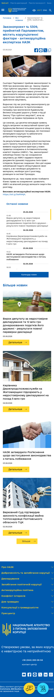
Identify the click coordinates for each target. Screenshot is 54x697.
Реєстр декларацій (18, 3)
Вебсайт (5, 3)
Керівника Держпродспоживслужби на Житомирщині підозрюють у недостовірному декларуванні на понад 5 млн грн (26, 392)
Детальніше (15, 342)
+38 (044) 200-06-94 (32, 660)
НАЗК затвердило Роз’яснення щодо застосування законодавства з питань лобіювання (27, 455)
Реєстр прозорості (37, 3)
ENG (45, 10)
